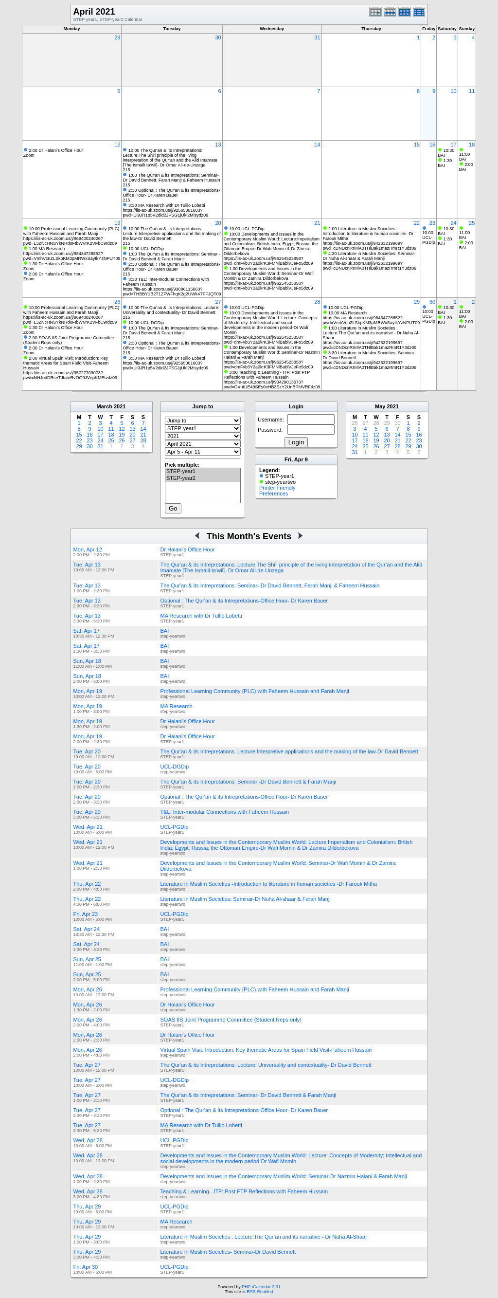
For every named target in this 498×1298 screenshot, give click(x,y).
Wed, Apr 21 (88, 827)
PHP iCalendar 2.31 (261, 1286)
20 (218, 223)
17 (454, 144)
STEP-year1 (202, 471)
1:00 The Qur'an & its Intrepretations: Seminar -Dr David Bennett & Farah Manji (171, 256)
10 (454, 91)
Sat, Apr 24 (86, 929)
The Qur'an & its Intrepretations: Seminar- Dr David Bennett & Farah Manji (248, 1095)
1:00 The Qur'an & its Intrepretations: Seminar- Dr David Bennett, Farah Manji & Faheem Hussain (171, 178)
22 (417, 223)
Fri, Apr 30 (85, 1267)
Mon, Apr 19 (87, 691)
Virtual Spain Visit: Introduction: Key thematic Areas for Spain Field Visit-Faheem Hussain (266, 1050)
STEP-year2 (202, 478)
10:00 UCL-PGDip (247, 228)
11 (472, 91)
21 (317, 223)
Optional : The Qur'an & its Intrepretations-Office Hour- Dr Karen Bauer (244, 600)
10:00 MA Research (347, 313)
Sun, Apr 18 (87, 661)
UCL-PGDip (174, 827)
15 (417, 144)
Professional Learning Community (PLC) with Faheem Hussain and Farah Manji (254, 691)
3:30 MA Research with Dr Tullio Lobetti (166, 205)
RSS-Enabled (260, 1291)
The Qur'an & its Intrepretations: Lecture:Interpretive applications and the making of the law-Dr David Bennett (289, 751)
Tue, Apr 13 (87, 564)
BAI (164, 631)
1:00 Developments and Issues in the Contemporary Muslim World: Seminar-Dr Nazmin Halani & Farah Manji (272, 352)
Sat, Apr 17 (86, 631)
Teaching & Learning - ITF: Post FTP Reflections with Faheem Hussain (244, 1191)
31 (317, 37)
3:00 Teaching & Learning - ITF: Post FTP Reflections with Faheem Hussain (267, 375)
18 (472, 144)
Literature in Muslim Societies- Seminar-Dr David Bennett (228, 1252)
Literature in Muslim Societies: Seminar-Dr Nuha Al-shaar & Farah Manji (245, 899)
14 (317, 144)
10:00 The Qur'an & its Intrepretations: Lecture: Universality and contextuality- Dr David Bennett (171, 310)
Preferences (273, 493)
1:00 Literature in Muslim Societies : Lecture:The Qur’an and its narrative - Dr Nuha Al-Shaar (371, 333)
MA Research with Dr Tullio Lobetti (201, 616)
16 (432, 144)
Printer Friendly (277, 488)
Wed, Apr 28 (88, 1140)
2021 (119, 406)
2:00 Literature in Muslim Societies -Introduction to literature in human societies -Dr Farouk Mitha (368, 233)
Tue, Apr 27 (87, 1065)
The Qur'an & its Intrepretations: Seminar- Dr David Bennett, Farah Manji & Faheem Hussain (270, 585)
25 (472, 223)
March (104, 406)
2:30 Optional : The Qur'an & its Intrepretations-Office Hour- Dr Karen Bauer (171, 193)
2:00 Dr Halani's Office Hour (56, 150)
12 (117, 144)
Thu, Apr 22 (87, 884)
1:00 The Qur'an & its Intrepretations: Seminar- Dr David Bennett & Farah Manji (171, 330)
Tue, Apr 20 (87, 751)
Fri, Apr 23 (85, 914)
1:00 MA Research (47, 248)
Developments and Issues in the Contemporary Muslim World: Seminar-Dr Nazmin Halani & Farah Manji (283, 1176)
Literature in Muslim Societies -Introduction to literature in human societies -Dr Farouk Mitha (268, 884)
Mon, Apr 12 (87, 549)
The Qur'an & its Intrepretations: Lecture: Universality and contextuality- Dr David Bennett (266, 1065)
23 (432, 223)
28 (317, 302)
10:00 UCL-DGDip (146, 248)
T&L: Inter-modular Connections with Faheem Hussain (224, 812)
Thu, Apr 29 (87, 1206)
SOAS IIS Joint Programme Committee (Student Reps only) (231, 1020)
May (380, 406)
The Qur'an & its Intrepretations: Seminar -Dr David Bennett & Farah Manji (248, 782)
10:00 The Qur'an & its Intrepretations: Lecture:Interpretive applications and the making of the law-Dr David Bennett (172, 233)
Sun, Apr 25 (87, 959)
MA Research (176, 706)
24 (454, 223)
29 (117, 37)
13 (218, 144)
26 (117, 302)
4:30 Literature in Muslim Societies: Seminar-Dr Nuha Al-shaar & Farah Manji (369, 256)
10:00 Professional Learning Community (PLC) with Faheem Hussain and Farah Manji (71, 231)
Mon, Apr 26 (87, 989)
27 (218, 302)
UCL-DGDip (174, 766)
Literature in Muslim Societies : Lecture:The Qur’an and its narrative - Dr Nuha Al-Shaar (263, 1237)
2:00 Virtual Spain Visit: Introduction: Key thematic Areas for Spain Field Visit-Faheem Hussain (65, 363)
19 (117, 223)
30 (218, 37)
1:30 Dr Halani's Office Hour (56, 263)
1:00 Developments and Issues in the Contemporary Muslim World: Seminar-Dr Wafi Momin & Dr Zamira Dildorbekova (269, 273)
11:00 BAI (464, 157)
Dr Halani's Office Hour (187, 549)
